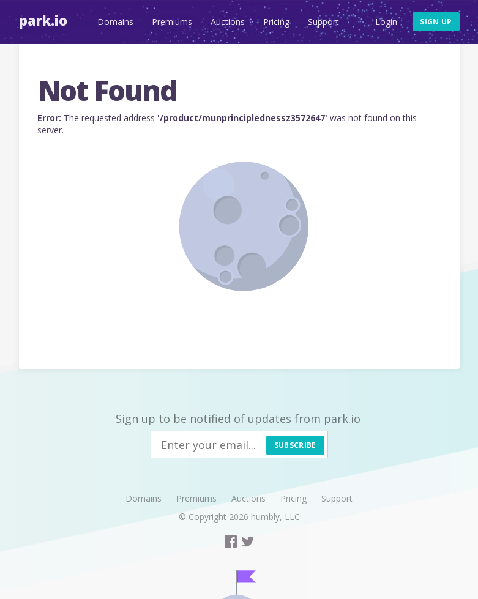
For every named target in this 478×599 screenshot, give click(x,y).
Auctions (228, 22)
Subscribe (295, 445)
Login (386, 22)
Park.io (43, 20)
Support (323, 22)
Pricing (276, 22)
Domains (115, 22)
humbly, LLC (275, 517)
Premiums (172, 22)
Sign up (436, 22)
